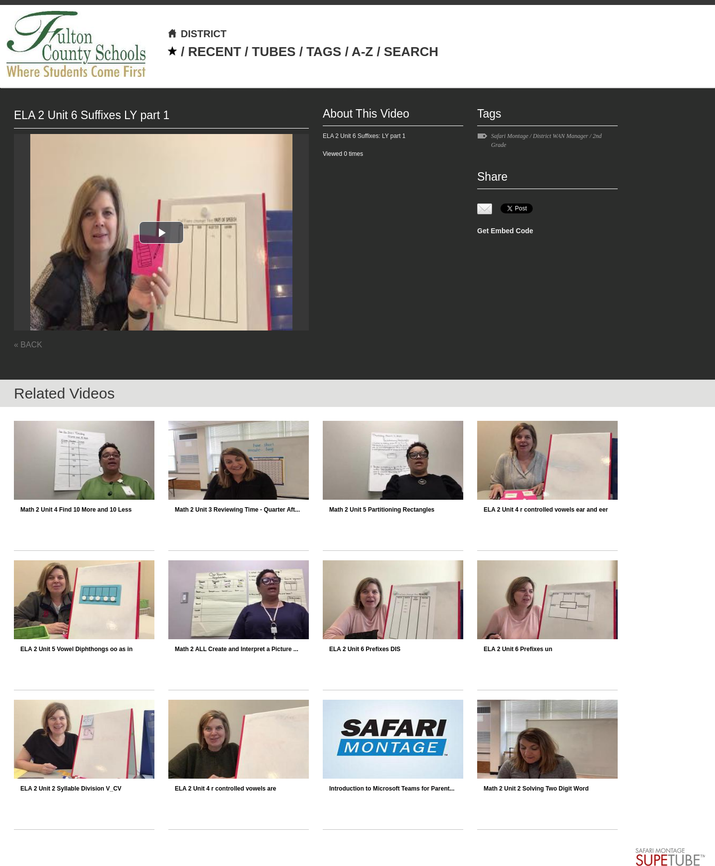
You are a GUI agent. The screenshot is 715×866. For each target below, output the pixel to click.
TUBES (273, 51)
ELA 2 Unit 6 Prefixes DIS (365, 649)
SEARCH (411, 51)
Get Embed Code (505, 231)
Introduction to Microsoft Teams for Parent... (391, 788)
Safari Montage (509, 136)
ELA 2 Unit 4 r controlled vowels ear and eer (546, 509)
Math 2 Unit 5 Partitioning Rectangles (381, 509)
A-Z (362, 51)
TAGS (323, 51)
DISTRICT (196, 33)
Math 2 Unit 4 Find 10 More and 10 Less (76, 509)
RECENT (214, 51)
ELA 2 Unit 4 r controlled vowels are (225, 788)
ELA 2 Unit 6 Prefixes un (518, 649)
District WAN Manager (560, 136)
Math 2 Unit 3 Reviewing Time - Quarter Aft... (237, 509)
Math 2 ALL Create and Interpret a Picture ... (236, 649)
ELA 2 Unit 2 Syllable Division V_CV (71, 788)
